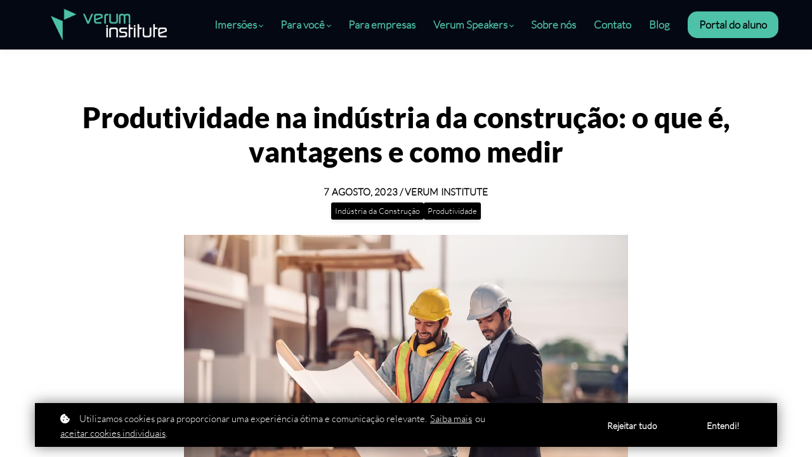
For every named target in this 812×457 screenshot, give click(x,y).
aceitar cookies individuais (113, 433)
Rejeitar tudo (632, 425)
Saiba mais (451, 419)
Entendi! (723, 425)
